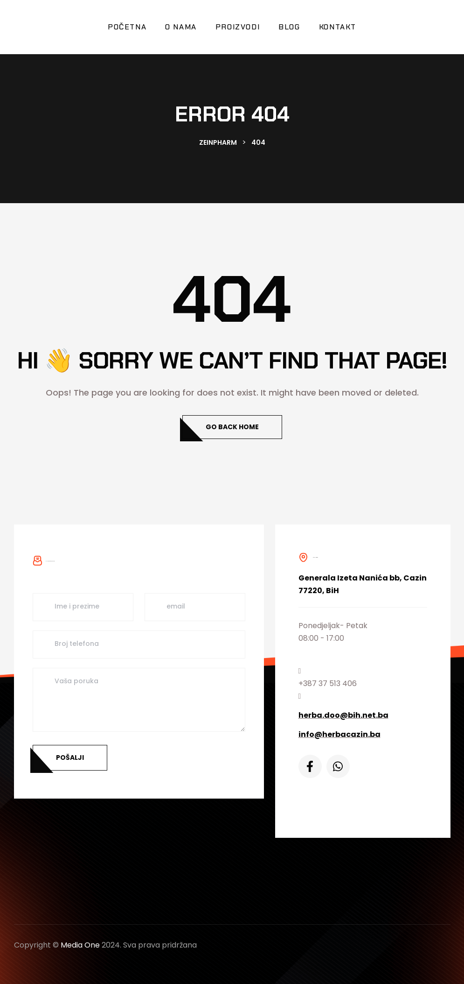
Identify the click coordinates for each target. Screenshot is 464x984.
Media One (80, 945)
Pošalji (70, 757)
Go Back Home (232, 427)
